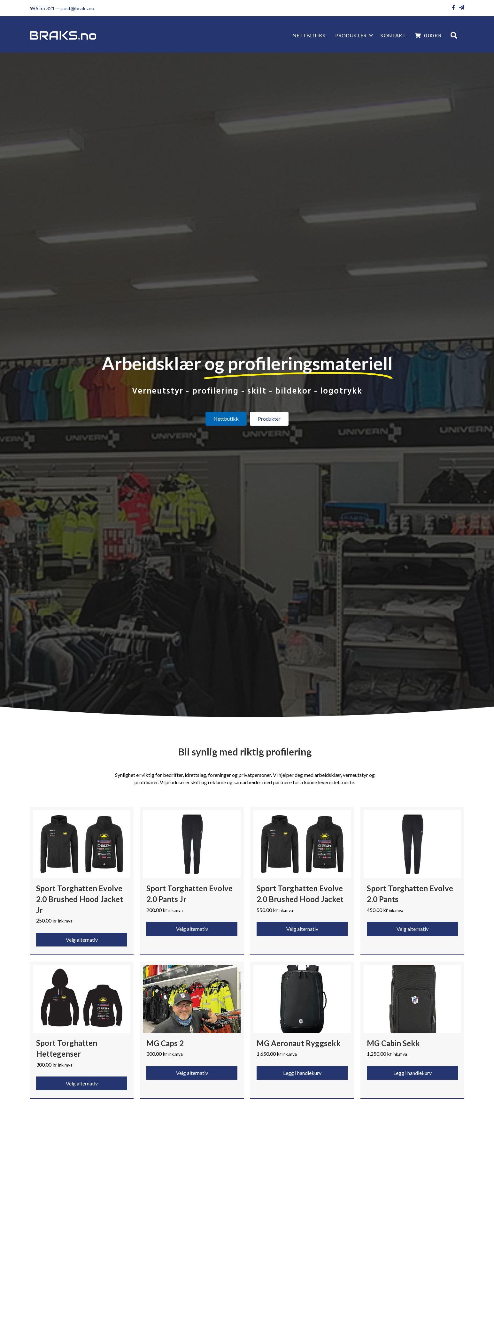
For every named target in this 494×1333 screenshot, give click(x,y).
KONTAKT (393, 35)
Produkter (351, 35)
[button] (371, 35)
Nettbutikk (309, 35)
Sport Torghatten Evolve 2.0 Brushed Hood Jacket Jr (79, 899)
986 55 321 (42, 8)
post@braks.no (77, 8)
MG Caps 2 (165, 1043)
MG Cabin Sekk (393, 1043)
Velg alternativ (82, 940)
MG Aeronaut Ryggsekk (299, 1043)
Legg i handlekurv (302, 1073)
